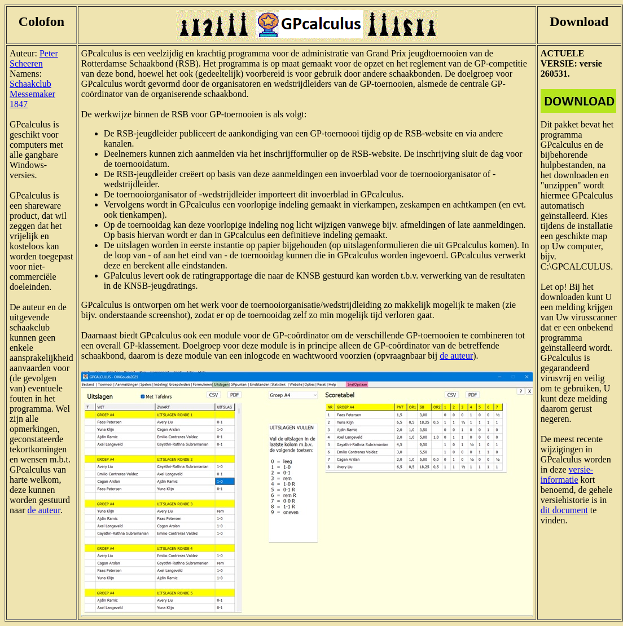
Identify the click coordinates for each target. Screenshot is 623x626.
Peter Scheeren (34, 58)
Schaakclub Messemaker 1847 (32, 94)
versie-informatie (567, 474)
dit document (564, 510)
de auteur (44, 510)
